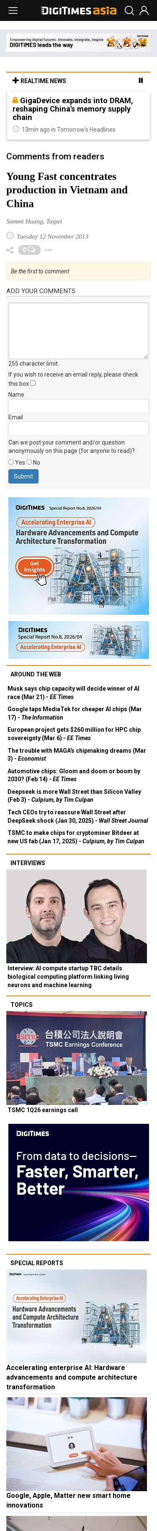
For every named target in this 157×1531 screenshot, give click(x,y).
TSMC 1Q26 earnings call (43, 1110)
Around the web (35, 674)
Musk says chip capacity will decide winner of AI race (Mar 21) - (73, 692)
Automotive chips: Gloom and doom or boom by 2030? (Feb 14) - (74, 775)
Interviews (27, 863)
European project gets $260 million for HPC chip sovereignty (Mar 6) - (74, 733)
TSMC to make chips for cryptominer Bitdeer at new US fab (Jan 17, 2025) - (76, 837)
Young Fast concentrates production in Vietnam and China (67, 190)
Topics (21, 1004)
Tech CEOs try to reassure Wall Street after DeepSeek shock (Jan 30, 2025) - (78, 816)
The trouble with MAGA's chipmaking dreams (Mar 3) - (77, 754)
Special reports (36, 1263)
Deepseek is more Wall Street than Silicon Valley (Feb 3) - (74, 795)
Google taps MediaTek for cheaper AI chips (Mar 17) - (75, 713)
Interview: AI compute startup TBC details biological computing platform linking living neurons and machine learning (68, 976)
